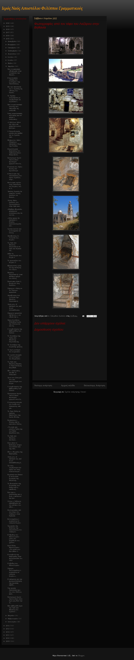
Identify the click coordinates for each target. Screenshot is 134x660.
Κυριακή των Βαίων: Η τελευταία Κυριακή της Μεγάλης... (15, 477)
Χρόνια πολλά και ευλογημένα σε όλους (14, 231)
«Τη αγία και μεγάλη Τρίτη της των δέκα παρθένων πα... (14, 430)
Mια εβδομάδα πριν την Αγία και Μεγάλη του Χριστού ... (14, 609)
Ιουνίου (11, 60)
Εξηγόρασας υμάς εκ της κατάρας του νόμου (14, 267)
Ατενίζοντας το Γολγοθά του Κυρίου (13, 238)
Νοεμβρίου (12, 45)
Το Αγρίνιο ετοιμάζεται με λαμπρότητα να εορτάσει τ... (14, 98)
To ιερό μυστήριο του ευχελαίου (13, 351)
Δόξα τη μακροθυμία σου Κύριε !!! (14, 255)
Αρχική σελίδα (68, 385)
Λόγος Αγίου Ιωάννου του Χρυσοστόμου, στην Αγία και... (13, 203)
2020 (8, 23)
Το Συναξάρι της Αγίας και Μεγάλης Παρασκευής (13, 339)
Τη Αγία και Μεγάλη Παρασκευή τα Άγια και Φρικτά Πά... (14, 246)
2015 (8, 39)
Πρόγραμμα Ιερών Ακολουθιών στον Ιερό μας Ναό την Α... (14, 600)
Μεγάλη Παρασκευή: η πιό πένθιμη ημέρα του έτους (15, 275)
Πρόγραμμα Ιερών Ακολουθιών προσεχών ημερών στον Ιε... (14, 396)
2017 (8, 32)
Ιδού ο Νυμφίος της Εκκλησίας (14, 453)
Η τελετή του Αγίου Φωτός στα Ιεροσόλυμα (14, 169)
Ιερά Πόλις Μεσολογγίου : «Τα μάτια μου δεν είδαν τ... (13, 548)
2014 (8, 626)
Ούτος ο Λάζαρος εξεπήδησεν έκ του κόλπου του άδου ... (14, 504)
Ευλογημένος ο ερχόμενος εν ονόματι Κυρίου (14, 521)
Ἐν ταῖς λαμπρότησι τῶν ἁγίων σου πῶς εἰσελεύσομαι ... (14, 468)
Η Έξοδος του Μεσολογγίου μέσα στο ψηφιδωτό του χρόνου (13, 538)
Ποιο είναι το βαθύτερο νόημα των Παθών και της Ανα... (14, 446)
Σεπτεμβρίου (13, 51)
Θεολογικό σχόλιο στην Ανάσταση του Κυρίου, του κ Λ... (14, 185)
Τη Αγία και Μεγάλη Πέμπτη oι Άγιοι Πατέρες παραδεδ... (14, 365)
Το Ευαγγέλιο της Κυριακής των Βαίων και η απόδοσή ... (14, 486)
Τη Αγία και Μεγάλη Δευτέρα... (11, 438)
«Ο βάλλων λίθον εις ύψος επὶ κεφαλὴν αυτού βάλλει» (14, 125)
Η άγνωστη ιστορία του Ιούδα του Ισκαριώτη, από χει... (14, 405)
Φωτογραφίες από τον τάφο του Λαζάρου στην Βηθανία (14, 513)
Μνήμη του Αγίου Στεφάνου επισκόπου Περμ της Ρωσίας (14, 143)
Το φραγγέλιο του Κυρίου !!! (14, 261)
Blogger (81, 656)
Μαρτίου (11, 615)
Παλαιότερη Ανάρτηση (94, 385)
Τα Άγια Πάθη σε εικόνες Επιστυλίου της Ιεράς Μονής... (14, 414)
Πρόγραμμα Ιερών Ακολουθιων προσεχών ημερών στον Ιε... (14, 161)
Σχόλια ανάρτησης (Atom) (75, 392)
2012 (8, 632)
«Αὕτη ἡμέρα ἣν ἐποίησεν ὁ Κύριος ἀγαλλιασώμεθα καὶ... (14, 222)
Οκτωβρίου (12, 48)
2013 (8, 629)
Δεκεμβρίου (12, 41)
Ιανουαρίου (12, 622)
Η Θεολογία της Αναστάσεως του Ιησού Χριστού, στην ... (14, 176)
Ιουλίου (11, 57)
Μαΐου (10, 63)
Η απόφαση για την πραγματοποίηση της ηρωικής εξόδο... (14, 582)
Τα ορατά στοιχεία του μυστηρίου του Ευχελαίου (14, 357)
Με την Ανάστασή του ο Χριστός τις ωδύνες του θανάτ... (14, 90)
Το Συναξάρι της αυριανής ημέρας (14, 346)
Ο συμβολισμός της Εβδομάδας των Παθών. (14, 331)
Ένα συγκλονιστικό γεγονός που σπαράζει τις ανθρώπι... (14, 107)
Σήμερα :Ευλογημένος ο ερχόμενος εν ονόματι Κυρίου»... (14, 572)
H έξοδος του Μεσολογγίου (13, 564)
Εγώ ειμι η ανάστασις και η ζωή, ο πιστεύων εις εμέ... (14, 495)
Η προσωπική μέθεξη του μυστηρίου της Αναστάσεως (13, 81)
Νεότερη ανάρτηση (43, 385)
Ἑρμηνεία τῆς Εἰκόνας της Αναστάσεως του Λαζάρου (14, 529)
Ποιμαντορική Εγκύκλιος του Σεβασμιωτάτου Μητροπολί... (14, 152)
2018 (8, 29)
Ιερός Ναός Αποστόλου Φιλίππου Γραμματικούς (42, 9)
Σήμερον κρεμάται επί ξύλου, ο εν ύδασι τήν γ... (14, 315)
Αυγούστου (12, 54)
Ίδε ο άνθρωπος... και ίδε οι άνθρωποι (14, 372)
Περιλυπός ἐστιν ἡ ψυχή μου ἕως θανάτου (14, 283)
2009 (8, 641)
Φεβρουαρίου (13, 619)
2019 (8, 26)
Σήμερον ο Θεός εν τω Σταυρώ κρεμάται (14, 290)
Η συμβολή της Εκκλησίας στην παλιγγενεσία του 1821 (14, 557)
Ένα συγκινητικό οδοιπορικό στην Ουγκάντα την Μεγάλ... (14, 72)
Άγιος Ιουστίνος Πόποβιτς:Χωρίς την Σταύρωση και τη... (14, 323)
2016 (8, 36)
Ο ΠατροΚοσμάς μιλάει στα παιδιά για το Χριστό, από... (14, 134)
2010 (8, 638)
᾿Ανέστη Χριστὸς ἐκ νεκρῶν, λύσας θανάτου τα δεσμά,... (14, 194)
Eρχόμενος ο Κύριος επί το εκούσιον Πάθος (14, 422)
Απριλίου (11, 66)
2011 (8, 635)
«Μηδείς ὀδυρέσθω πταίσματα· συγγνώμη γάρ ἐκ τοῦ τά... (14, 212)
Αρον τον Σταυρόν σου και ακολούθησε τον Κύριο (14, 380)
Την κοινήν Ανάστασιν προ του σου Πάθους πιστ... (14, 591)
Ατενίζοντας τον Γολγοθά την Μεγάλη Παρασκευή (13, 298)
